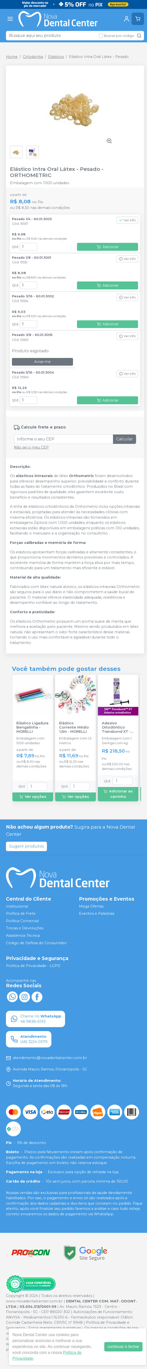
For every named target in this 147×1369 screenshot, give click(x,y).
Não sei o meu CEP (31, 447)
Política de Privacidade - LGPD (33, 966)
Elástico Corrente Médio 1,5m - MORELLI (74, 727)
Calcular (124, 439)
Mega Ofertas (91, 906)
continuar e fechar (123, 1346)
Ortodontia (33, 56)
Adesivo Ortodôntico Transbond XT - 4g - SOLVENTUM (118, 727)
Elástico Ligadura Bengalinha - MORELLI (32, 727)
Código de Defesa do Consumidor (36, 943)
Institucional (17, 906)
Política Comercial (22, 921)
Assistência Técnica (23, 935)
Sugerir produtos (26, 846)
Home (12, 56)
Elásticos (56, 56)
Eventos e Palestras (96, 913)
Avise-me (42, 361)
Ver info (127, 220)
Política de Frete (21, 913)
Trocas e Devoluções (24, 928)
